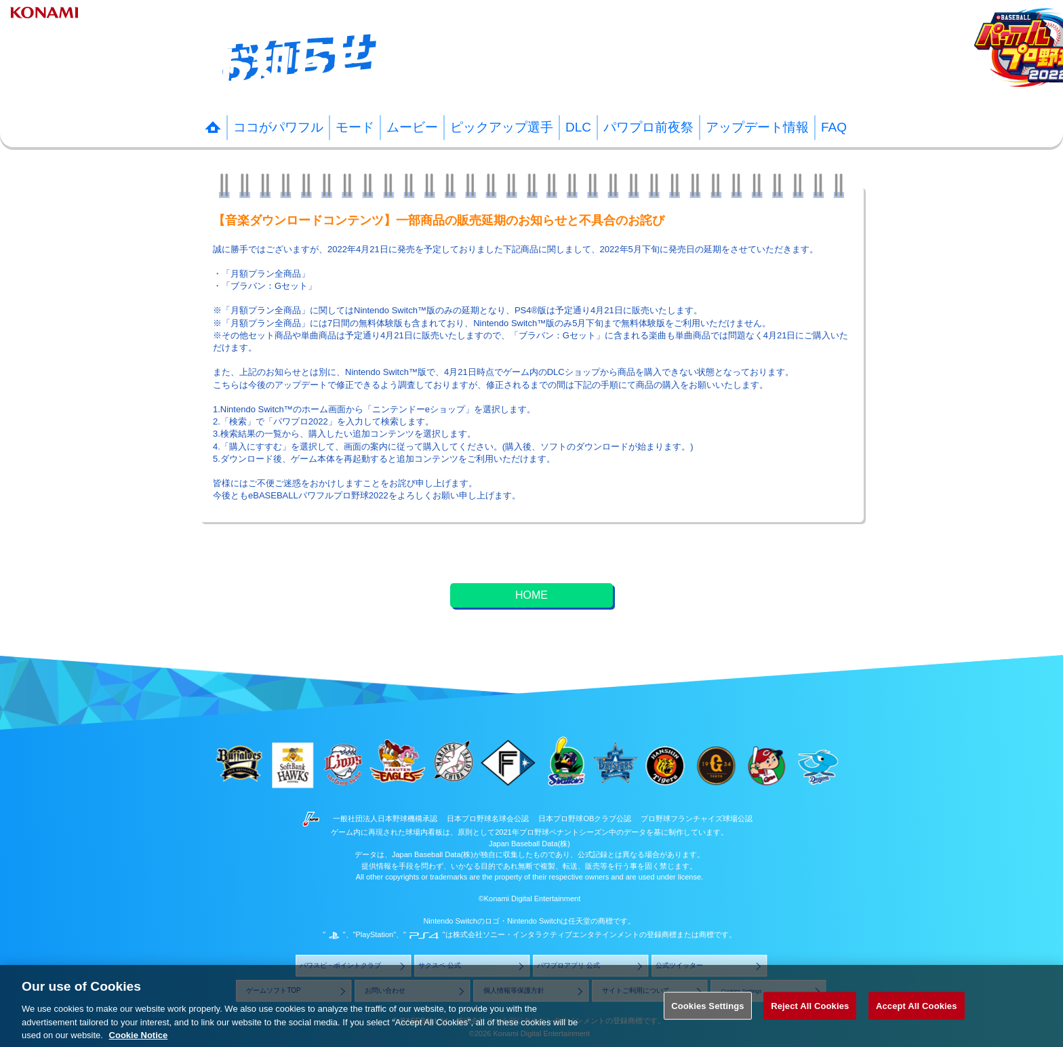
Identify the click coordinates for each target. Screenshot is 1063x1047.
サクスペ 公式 (439, 966)
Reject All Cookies (810, 1023)
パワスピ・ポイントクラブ (340, 966)
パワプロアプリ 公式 (568, 966)
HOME (531, 595)
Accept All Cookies (916, 1023)
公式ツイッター (679, 966)
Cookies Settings (707, 1023)
